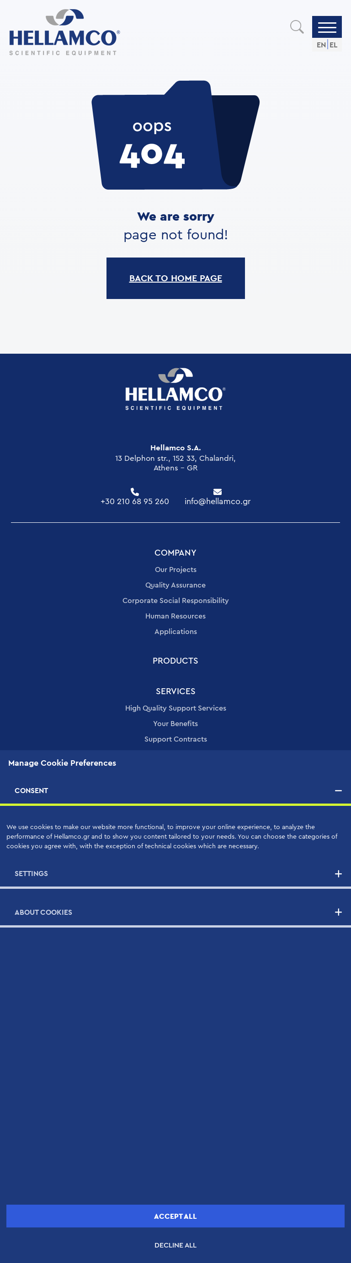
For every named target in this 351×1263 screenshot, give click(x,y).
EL (333, 45)
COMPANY (175, 553)
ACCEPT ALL (175, 1216)
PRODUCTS (175, 661)
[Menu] (327, 27)
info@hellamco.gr (218, 501)
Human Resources (175, 616)
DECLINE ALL (175, 1245)
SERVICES (176, 691)
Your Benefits (175, 723)
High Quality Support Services (175, 708)
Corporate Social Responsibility (175, 600)
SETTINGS (31, 873)
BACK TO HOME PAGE (175, 278)
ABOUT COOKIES (43, 912)
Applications (175, 631)
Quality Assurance (175, 585)
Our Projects (176, 569)
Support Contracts (175, 739)
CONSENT (31, 790)
